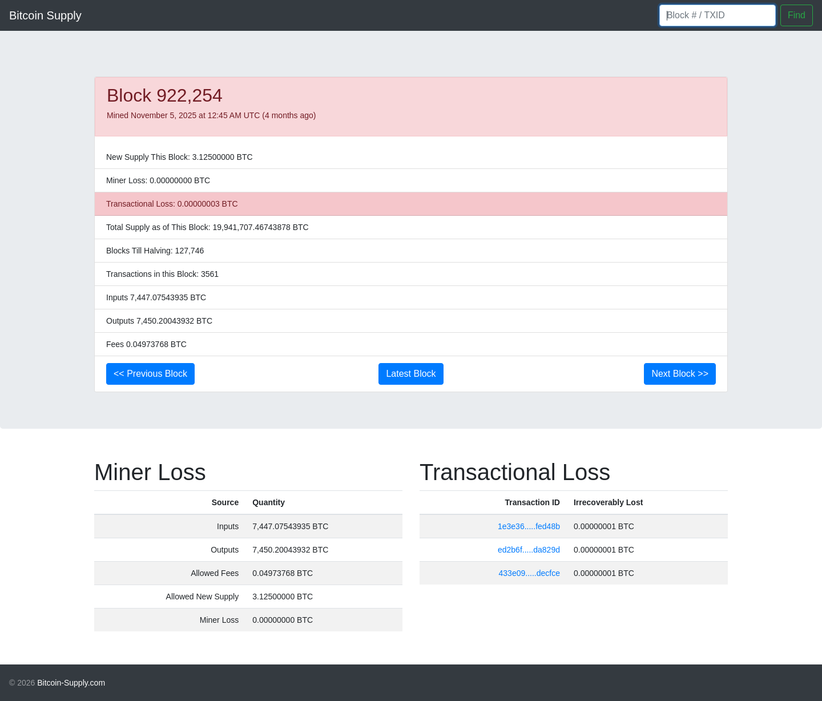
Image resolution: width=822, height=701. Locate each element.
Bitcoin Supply (45, 15)
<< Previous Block (150, 373)
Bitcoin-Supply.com (71, 682)
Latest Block (411, 373)
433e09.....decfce (529, 573)
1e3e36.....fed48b (529, 526)
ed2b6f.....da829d (529, 549)
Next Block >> (679, 373)
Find (796, 15)
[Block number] (717, 15)
